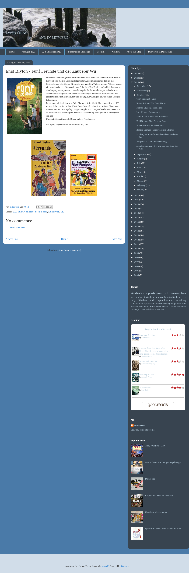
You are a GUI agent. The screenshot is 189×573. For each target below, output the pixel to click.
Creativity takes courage (156, 512)
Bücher (165, 306)
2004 (136, 275)
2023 (136, 82)
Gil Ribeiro (145, 337)
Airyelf (105, 566)
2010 (136, 248)
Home (12, 51)
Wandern (115, 51)
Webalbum (150, 309)
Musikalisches (172, 296)
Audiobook (139, 293)
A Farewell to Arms (148, 361)
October (141, 95)
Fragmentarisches (144, 296)
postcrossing (157, 293)
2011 (136, 244)
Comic (142, 309)
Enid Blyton (53, 211)
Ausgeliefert (144, 387)
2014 (136, 230)
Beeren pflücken (146, 374)
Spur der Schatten (147, 335)
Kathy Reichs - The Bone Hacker (151, 103)
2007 (136, 261)
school (157, 309)
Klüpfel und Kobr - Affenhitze (159, 495)
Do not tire (150, 478)
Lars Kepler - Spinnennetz (148, 112)
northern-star (136, 306)
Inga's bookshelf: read (158, 329)
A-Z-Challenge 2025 (51, 51)
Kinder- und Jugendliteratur (155, 300)
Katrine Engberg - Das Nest (149, 107)
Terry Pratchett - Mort (155, 445)
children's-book (33, 211)
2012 (136, 239)
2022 (136, 195)
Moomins (181, 306)
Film (184, 303)
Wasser (158, 303)
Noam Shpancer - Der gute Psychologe (163, 462)
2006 (136, 266)
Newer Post (12, 238)
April (139, 176)
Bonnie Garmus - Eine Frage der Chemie (155, 129)
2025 (136, 73)
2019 (136, 208)
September (142, 154)
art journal (176, 303)
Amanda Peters (146, 377)
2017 (136, 217)
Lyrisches (149, 303)
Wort (162, 309)
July (139, 163)
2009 (136, 253)
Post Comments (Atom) (70, 250)
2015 (136, 226)
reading (166, 303)
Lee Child (145, 390)
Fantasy (159, 296)
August (140, 158)
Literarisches (176, 293)
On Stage (135, 309)
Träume (172, 306)
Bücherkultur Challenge (79, 51)
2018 (136, 213)
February (141, 185)
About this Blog (134, 51)
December (142, 86)
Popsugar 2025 (28, 51)
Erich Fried (155, 306)
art (132, 296)
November (142, 90)
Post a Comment (17, 227)
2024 (136, 77)
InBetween (139, 425)
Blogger (124, 566)
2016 (136, 222)
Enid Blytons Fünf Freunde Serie (151, 121)
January (141, 189)
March (140, 181)
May (139, 172)
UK (62, 211)
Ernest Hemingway (148, 364)
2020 (136, 204)
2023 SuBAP (19, 211)
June (139, 167)
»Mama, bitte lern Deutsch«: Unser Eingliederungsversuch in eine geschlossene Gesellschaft (154, 351)
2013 (136, 235)
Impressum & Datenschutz (160, 51)
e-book (44, 211)
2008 (136, 257)
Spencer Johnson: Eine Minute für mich (163, 528)
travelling (181, 300)
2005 (136, 270)
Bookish (100, 51)
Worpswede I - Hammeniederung (151, 141)
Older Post (116, 238)
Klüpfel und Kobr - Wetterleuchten (152, 116)
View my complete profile (143, 429)
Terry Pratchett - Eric (146, 98)
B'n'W (146, 306)
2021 (136, 199)
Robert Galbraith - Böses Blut (149, 125)
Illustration (137, 303)
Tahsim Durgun (146, 356)
